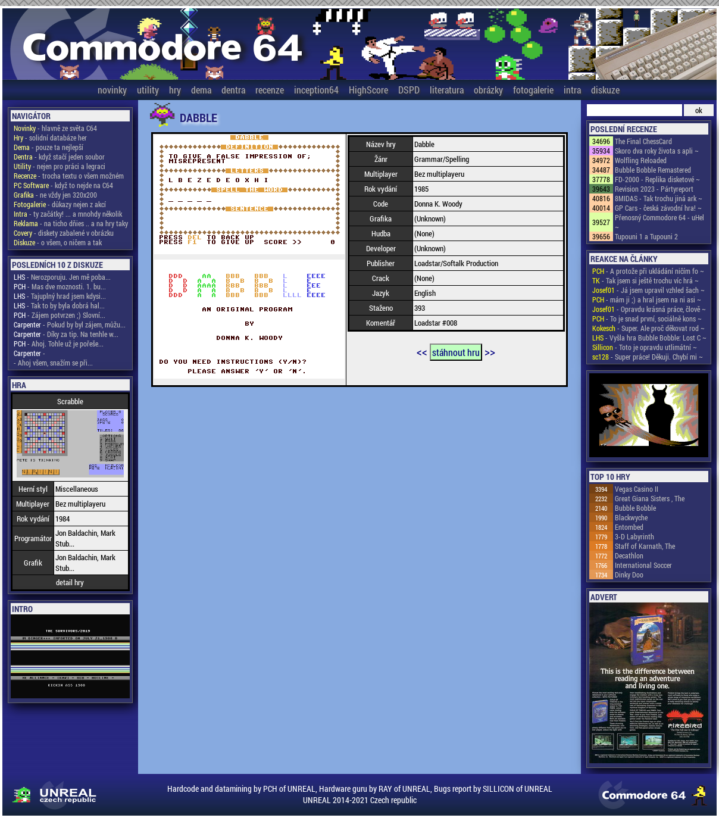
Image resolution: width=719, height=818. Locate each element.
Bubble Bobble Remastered (653, 169)
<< (422, 351)
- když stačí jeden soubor (59, 156)
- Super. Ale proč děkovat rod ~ (648, 328)
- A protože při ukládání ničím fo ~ (648, 271)
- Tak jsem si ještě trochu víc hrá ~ (645, 280)
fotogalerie (533, 89)
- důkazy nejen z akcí (60, 204)
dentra (233, 89)
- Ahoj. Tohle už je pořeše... (59, 343)
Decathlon (629, 555)
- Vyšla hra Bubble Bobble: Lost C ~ (649, 337)
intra (572, 89)
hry (175, 89)
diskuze (605, 89)
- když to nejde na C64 (63, 185)
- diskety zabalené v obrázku (64, 233)
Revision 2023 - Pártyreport (654, 188)
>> (489, 351)
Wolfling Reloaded (641, 160)
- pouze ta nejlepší (48, 147)
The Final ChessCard (643, 141)
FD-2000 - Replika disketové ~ (657, 179)
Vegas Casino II (636, 489)
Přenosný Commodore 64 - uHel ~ (659, 222)
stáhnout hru (456, 352)
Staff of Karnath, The (645, 546)
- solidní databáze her (50, 137)
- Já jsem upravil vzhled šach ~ (648, 290)
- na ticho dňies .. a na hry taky (71, 223)
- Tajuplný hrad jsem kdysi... (60, 296)
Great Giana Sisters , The (649, 498)
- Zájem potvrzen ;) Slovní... (59, 315)
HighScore (368, 89)
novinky (112, 89)
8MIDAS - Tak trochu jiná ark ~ (658, 198)
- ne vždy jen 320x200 (55, 194)
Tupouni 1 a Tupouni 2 (646, 236)
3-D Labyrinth (634, 536)
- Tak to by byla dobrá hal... (59, 305)
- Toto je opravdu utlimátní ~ (644, 347)
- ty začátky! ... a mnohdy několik (68, 213)
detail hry (70, 582)
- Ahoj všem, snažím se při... (53, 362)
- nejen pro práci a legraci (59, 166)
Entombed (629, 527)
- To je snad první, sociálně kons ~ (647, 318)
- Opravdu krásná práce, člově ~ (649, 309)
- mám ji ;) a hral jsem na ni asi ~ (646, 299)
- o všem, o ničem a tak (58, 242)
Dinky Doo (629, 574)
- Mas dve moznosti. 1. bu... (60, 286)
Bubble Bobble (635, 508)
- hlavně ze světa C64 (55, 128)
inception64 (316, 89)
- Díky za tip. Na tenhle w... (66, 334)
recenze (269, 89)
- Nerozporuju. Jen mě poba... (62, 277)
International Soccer (643, 565)
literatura (447, 89)
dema (201, 89)
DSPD (409, 89)
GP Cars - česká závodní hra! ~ (658, 208)
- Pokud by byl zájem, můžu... (70, 324)
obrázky (488, 89)
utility (148, 89)
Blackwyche (631, 517)
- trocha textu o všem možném (69, 175)
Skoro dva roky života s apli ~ (657, 150)
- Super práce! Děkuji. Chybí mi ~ (647, 356)
